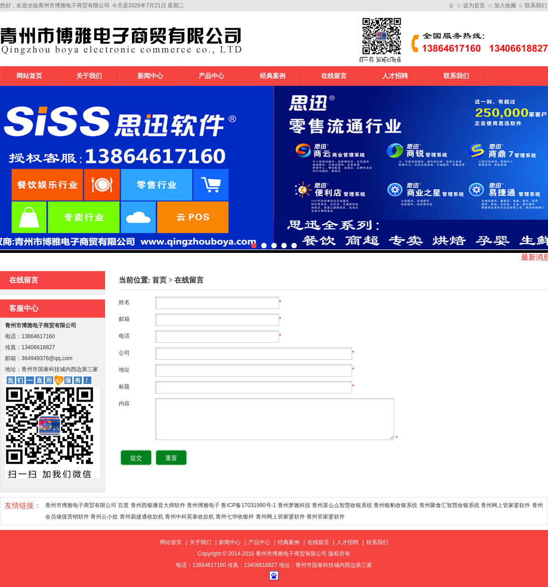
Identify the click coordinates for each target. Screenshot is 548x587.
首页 (159, 280)
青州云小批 (104, 517)
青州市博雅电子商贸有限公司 (80, 505)
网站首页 (29, 76)
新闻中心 (150, 76)
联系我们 (536, 5)
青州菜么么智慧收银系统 (342, 505)
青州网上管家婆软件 (505, 505)
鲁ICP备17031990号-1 (248, 505)
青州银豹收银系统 (395, 505)
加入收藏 (505, 5)
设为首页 (474, 5)
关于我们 (89, 76)
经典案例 (272, 76)
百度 (123, 505)
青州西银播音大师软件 (158, 505)
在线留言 (334, 76)
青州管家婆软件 (325, 517)
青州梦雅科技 (294, 505)
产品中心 (211, 76)
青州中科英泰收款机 (189, 517)
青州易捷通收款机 (141, 517)
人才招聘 (395, 76)
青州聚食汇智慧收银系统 (449, 505)
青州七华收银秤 (235, 517)
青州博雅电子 (203, 505)
